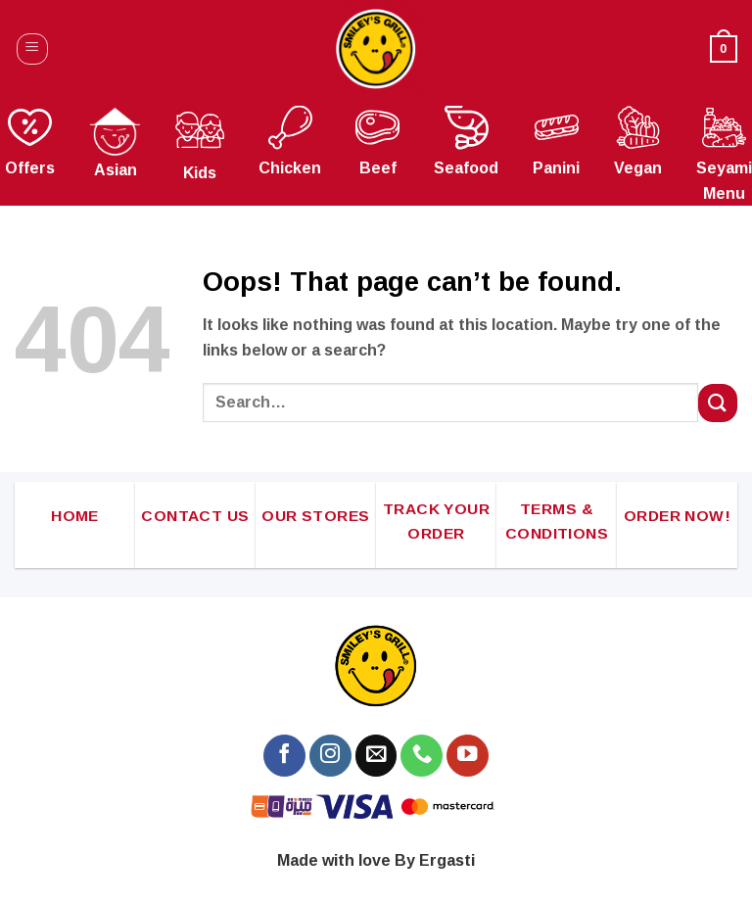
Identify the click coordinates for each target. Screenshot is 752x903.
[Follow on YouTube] (467, 756)
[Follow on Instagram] (330, 756)
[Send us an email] (376, 756)
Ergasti (447, 860)
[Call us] (421, 756)
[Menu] (33, 49)
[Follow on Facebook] (284, 756)
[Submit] (717, 403)
